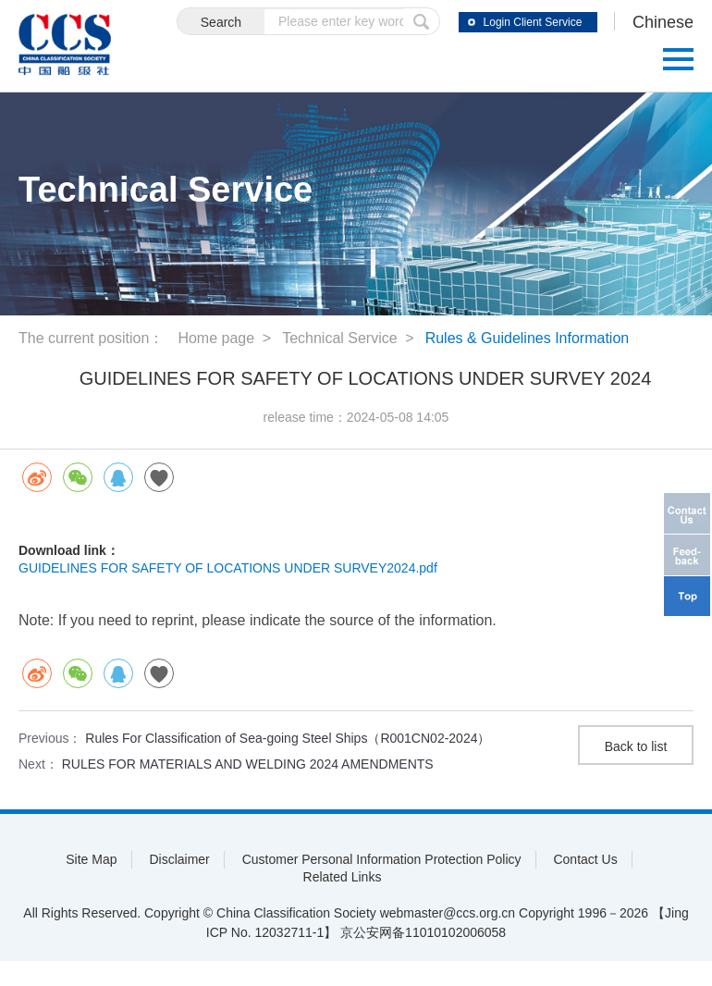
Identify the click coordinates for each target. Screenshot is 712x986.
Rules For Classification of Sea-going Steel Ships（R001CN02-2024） (287, 738)
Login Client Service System (533, 24)
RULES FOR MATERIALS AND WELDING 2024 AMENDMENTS (248, 764)
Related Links (342, 876)
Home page (216, 338)
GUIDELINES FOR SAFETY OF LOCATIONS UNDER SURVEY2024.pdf (227, 568)
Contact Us (585, 859)
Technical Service (340, 338)
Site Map (91, 859)
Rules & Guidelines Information (527, 338)
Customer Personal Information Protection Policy (382, 859)
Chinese (663, 22)
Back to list (636, 746)
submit (421, 21)
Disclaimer (179, 859)
